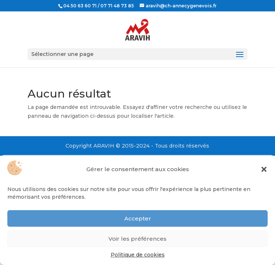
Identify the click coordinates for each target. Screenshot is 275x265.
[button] (264, 169)
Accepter (137, 218)
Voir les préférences (137, 238)
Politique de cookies (138, 254)
